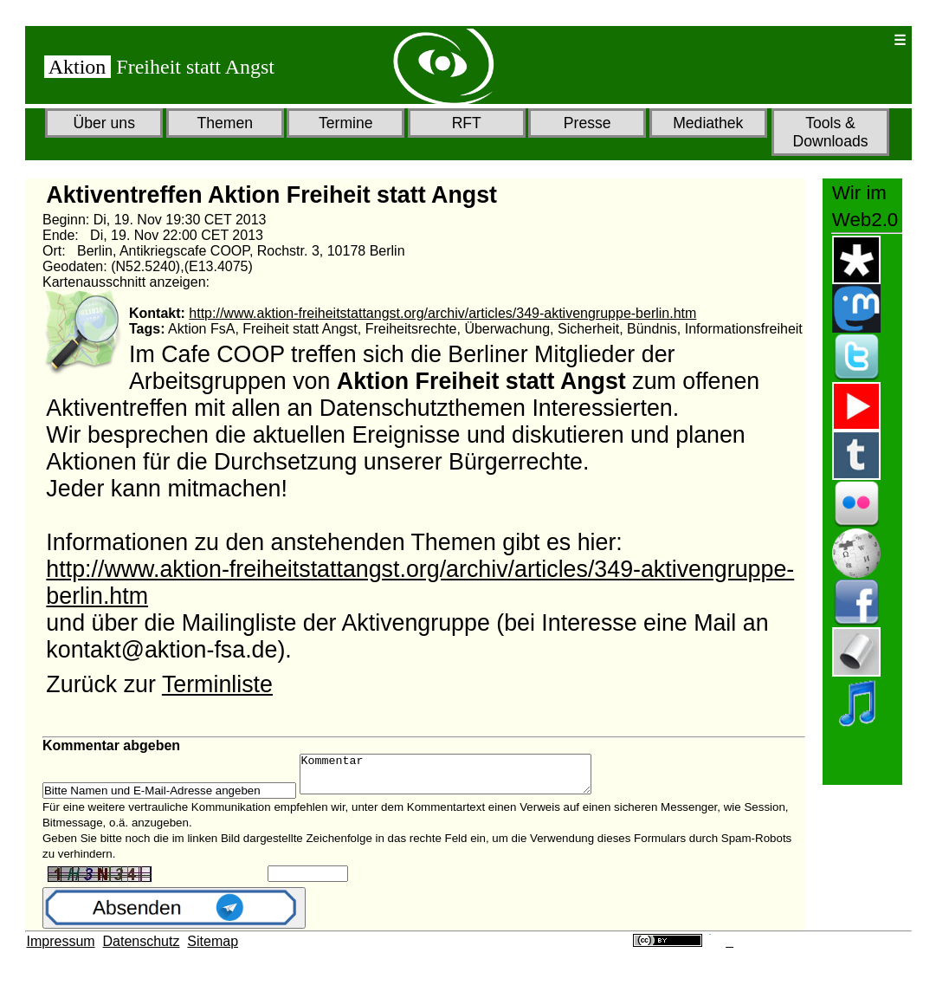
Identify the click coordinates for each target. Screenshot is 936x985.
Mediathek (708, 123)
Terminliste (217, 684)
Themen (225, 123)
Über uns (104, 123)
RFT (466, 123)
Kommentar (463, 778)
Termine (346, 123)
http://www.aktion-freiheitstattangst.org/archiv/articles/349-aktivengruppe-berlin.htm (442, 313)
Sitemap (212, 949)
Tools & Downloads (830, 132)
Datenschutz (141, 949)
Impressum (61, 949)
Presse (587, 123)
